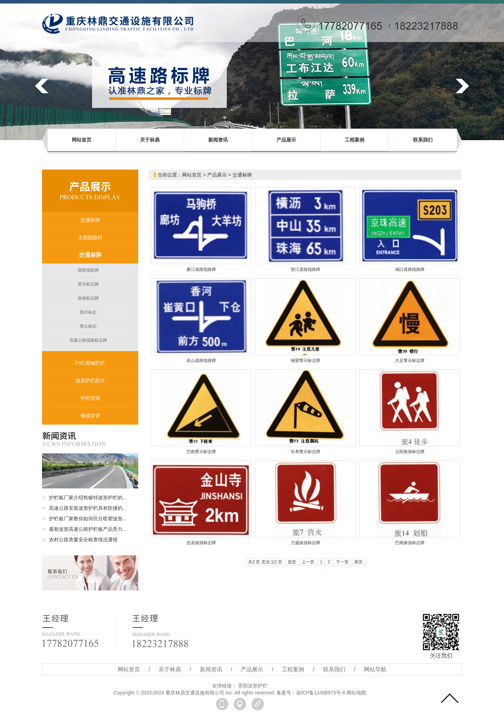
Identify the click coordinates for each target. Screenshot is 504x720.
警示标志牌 (88, 284)
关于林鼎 (150, 140)
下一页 (342, 562)
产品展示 (286, 140)
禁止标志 (88, 326)
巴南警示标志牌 (201, 451)
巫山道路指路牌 (201, 360)
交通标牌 (90, 220)
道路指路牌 (88, 270)
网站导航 (375, 669)
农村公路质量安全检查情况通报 (83, 539)
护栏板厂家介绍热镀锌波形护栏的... (88, 497)
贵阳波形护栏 (252, 685)
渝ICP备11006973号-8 (320, 692)
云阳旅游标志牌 (410, 451)
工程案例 (354, 140)
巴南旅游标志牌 (410, 542)
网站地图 (356, 692)
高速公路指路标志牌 (88, 340)
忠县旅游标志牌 (201, 542)
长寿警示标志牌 (305, 451)
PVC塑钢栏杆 (90, 363)
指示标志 (88, 312)
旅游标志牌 (88, 298)
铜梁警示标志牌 (305, 360)
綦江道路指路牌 (201, 269)
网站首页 (81, 140)
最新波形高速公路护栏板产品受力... (88, 529)
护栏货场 (90, 398)
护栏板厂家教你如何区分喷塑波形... (88, 518)
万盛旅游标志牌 (305, 542)
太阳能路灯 (90, 237)
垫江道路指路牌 (305, 269)
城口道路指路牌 (410, 269)
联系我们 (423, 140)
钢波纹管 (90, 415)
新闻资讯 (218, 140)
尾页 (358, 562)
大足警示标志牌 (410, 360)
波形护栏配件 (90, 380)
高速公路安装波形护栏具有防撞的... (88, 508)
